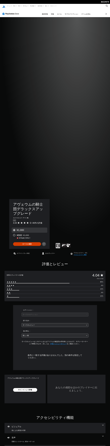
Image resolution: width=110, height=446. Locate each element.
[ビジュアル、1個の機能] (55, 426)
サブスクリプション (60, 12)
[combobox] (55, 312)
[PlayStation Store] (11, 11)
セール (48, 12)
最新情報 (40, 6)
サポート (52, 6)
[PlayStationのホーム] (4, 6)
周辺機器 (32, 6)
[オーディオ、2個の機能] (55, 437)
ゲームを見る (74, 12)
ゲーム (8, 6)
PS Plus (25, 6)
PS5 (14, 6)
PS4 (19, 6)
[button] (80, 253)
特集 (41, 12)
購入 (46, 6)
